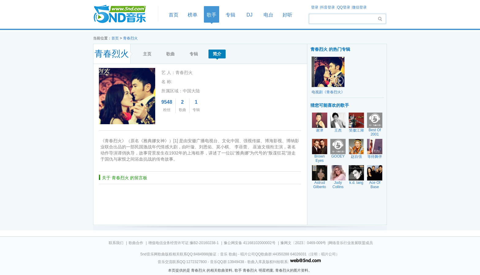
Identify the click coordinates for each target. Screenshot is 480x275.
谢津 (319, 130)
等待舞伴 (374, 156)
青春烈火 (130, 38)
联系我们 (116, 243)
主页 (147, 53)
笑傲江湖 (356, 130)
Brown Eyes (319, 158)
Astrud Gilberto (319, 184)
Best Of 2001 (375, 132)
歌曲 (170, 53)
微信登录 (359, 7)
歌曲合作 (136, 243)
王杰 (338, 130)
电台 (268, 14)
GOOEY (338, 156)
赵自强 (356, 156)
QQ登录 (343, 7)
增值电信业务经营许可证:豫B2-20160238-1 (183, 243)
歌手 (211, 14)
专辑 (230, 14)
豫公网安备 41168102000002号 (250, 243)
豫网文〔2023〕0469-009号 (303, 243)
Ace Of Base (375, 184)
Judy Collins (337, 184)
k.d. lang (356, 182)
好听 (287, 14)
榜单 (192, 14)
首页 (123, 14)
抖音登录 (327, 7)
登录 (314, 7)
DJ (249, 14)
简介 (217, 53)
